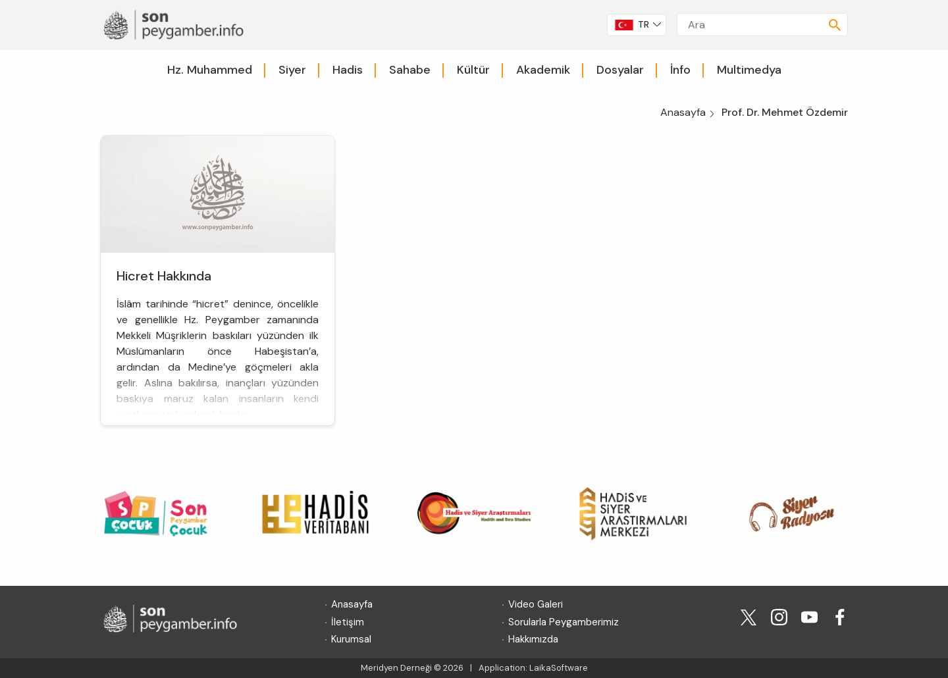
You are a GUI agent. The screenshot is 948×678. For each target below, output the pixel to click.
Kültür (473, 70)
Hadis (347, 70)
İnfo (680, 70)
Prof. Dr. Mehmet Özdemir (785, 112)
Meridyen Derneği (396, 667)
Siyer (292, 70)
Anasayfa (683, 112)
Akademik (543, 70)
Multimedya (749, 70)
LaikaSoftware (558, 667)
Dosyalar (620, 70)
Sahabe (410, 70)
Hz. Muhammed (209, 70)
